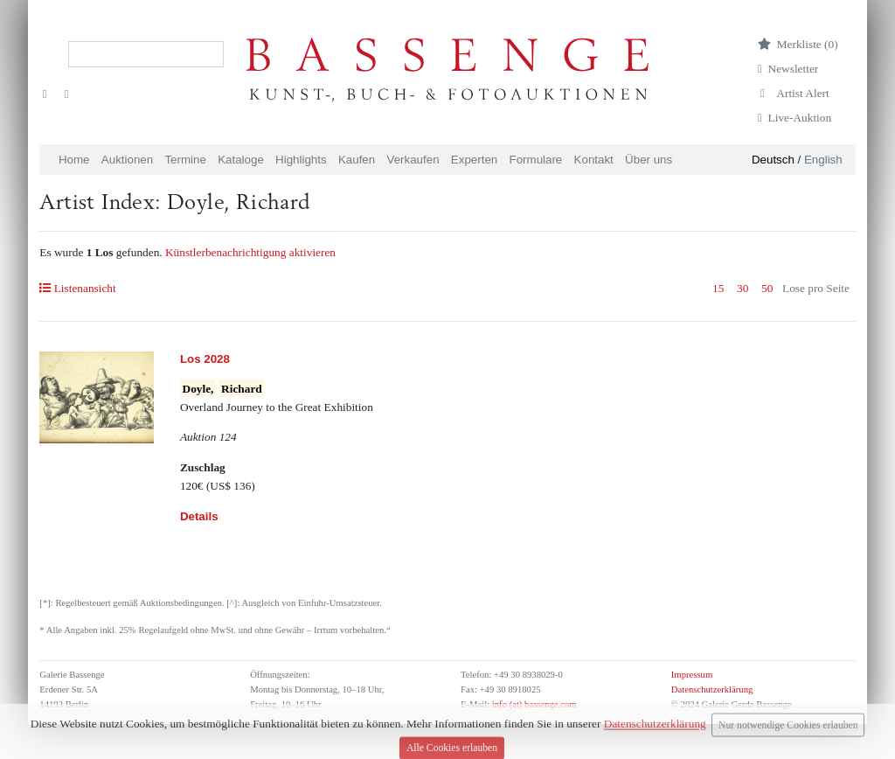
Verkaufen (413, 159)
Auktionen (127, 159)
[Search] (146, 54)
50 (767, 288)
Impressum (691, 674)
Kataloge (241, 159)
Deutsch (773, 159)
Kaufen (356, 159)
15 (718, 288)
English (823, 159)
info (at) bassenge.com (532, 704)
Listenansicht (77, 288)
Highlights (301, 159)
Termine (184, 159)
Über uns (648, 159)
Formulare (536, 159)
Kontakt (594, 159)
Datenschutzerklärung (712, 689)
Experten (474, 159)
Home (74, 159)
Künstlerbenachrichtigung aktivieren (250, 252)
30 (742, 288)
